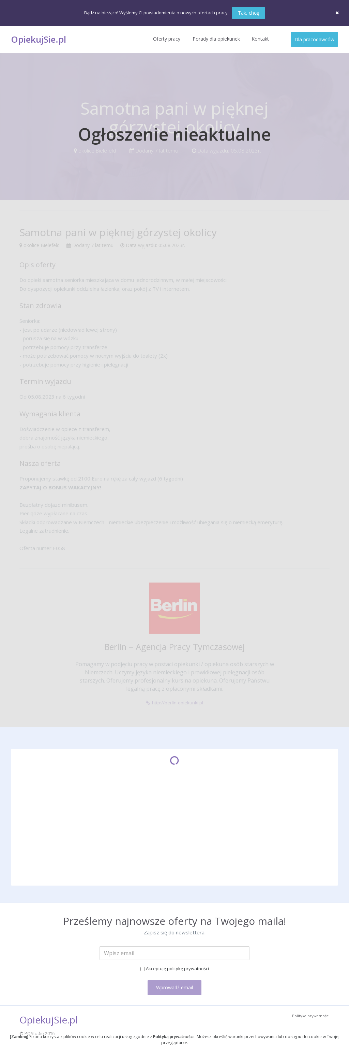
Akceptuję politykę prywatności (177, 968)
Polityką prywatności (174, 1036)
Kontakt (260, 38)
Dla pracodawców (314, 39)
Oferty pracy (166, 38)
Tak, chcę (248, 13)
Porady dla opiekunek (216, 38)
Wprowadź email (174, 987)
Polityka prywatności (311, 1015)
